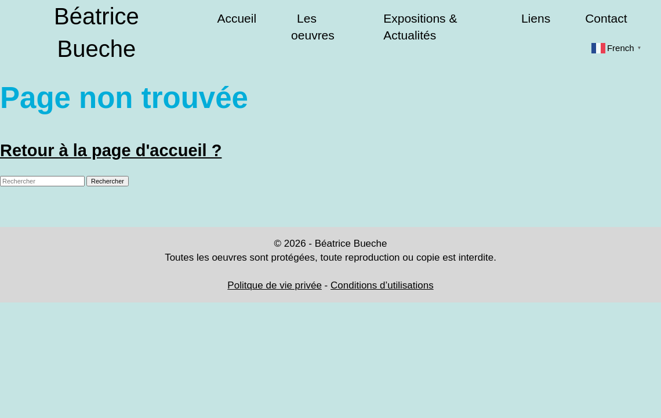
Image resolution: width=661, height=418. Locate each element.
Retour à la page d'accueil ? (110, 150)
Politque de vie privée (274, 285)
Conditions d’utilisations (382, 285)
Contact (606, 18)
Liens (535, 18)
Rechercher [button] (107, 181)
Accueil (236, 18)
